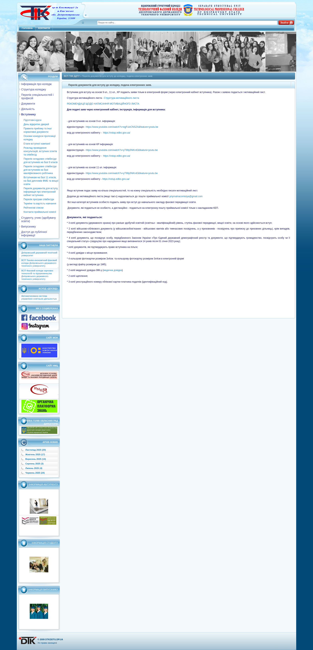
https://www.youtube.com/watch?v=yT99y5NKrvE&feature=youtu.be (122, 150)
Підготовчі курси (33, 120)
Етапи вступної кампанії (37, 143)
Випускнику (28, 226)
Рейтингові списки (34, 207)
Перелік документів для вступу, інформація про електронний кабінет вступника (41, 192)
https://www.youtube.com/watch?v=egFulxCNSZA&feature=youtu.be (122, 127)
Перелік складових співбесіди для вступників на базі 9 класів (41, 160)
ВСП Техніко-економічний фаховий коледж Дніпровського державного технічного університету (39, 263)
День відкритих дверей (36, 124)
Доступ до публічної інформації (34, 233)
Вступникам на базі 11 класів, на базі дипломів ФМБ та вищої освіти (41, 181)
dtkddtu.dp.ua (54, 639)
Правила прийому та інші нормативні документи (38, 130)
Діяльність (28, 109)
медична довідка (112, 270)
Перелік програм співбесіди (39, 199)
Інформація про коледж (36, 84)
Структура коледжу (33, 89)
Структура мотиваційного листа (121, 98)
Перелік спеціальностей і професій (37, 96)
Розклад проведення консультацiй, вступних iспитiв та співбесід (40, 151)
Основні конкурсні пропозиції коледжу (40, 138)
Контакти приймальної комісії (40, 212)
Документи (28, 103)
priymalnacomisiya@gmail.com (186, 196)
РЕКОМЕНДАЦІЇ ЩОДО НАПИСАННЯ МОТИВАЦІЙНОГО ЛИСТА (103, 103)
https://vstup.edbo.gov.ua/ (116, 132)
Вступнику (28, 114)
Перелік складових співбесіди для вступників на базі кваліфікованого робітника (40, 170)
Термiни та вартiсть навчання (40, 203)
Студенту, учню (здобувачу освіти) (38, 219)
